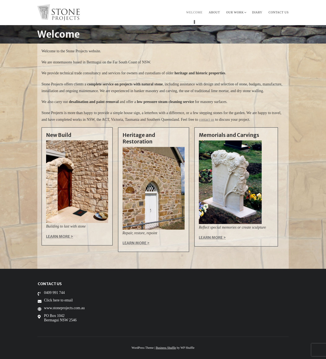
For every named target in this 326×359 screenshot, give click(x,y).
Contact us (279, 12)
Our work (236, 12)
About (214, 12)
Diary (257, 12)
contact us (206, 119)
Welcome (194, 12)
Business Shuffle (166, 347)
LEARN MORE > (59, 236)
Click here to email (58, 300)
